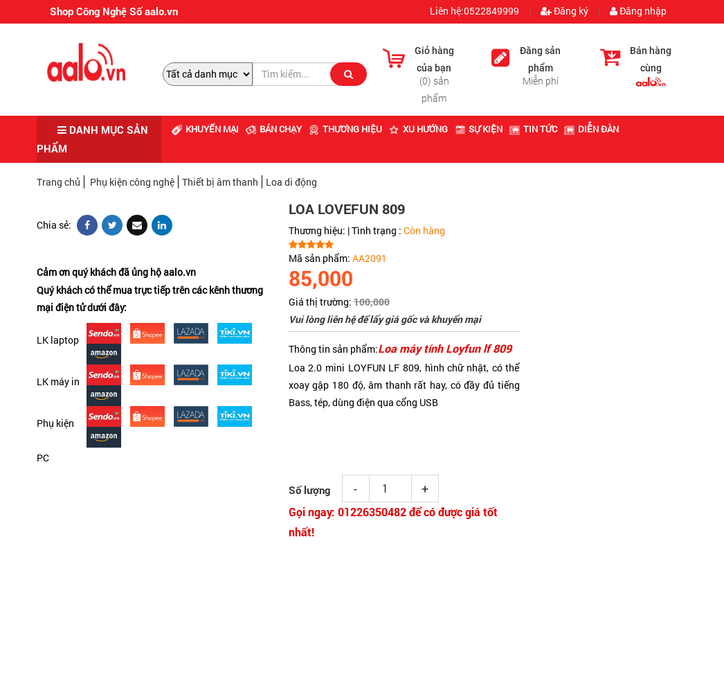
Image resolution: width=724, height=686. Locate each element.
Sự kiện (479, 129)
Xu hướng (418, 129)
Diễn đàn (591, 129)
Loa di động (291, 181)
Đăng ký (564, 11)
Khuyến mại (205, 129)
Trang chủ (58, 181)
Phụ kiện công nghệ (132, 181)
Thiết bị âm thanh (220, 181)
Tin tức (533, 129)
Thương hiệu (345, 129)
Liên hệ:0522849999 (473, 11)
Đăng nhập (638, 11)
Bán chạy (274, 129)
